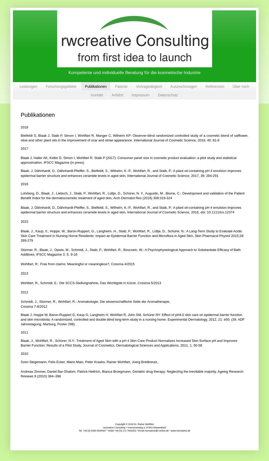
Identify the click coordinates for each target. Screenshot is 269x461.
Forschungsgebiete (61, 86)
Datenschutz (168, 95)
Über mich (241, 86)
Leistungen (29, 86)
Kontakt (97, 95)
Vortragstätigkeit (149, 86)
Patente (121, 86)
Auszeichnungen (183, 86)
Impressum (141, 95)
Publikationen (96, 86)
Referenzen (215, 86)
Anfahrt (117, 95)
